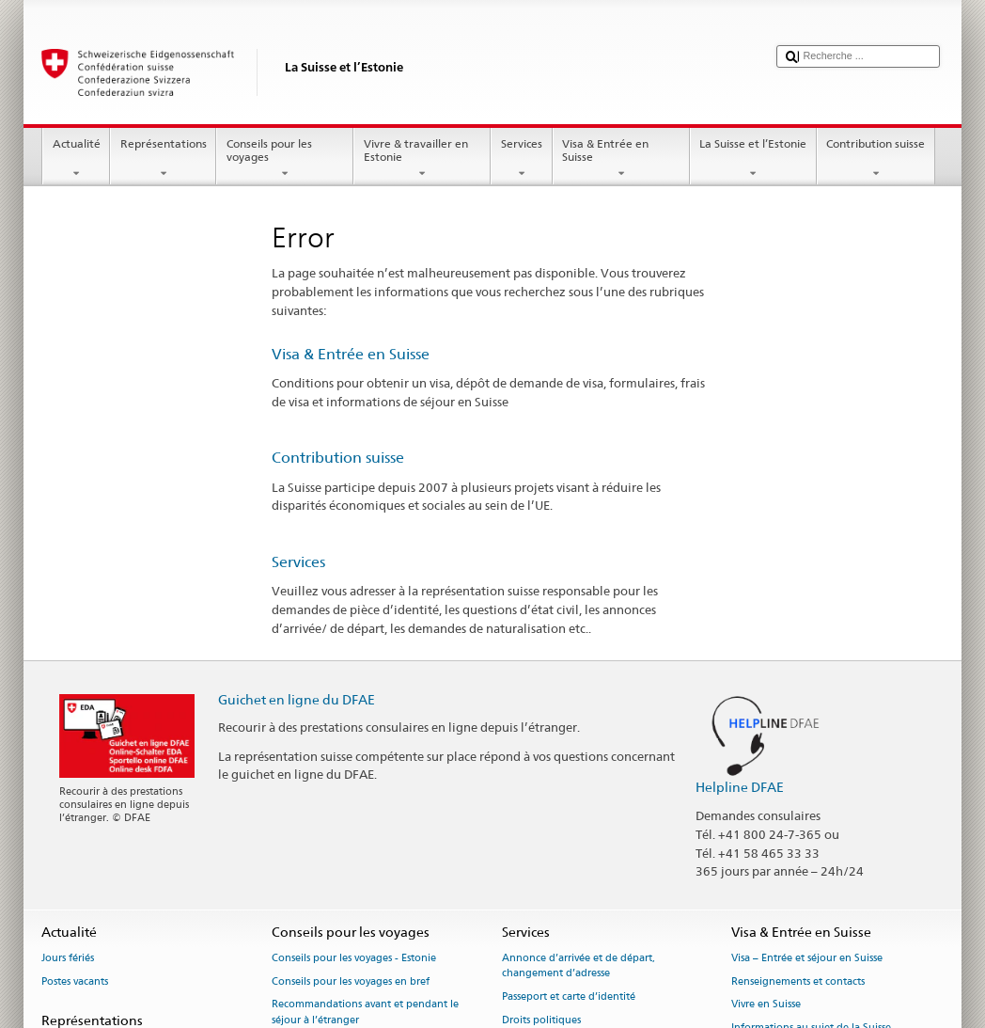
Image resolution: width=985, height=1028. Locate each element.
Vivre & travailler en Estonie (422, 159)
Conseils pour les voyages (284, 159)
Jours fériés (67, 958)
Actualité (76, 159)
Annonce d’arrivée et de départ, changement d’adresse (578, 965)
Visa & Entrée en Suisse (621, 159)
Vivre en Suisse (766, 1005)
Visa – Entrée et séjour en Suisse (807, 958)
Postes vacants (74, 981)
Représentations (163, 159)
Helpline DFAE (740, 787)
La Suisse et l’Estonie (753, 159)
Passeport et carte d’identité (568, 996)
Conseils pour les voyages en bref (351, 981)
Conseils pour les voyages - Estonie (354, 958)
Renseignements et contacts (798, 981)
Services (521, 159)
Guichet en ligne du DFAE (296, 699)
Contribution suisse (876, 159)
